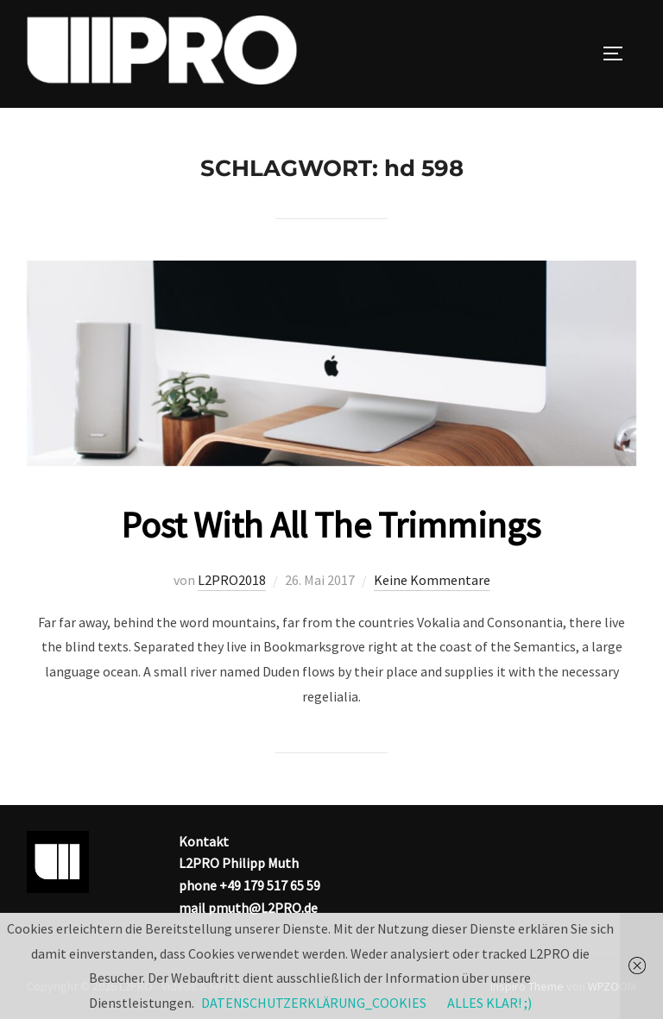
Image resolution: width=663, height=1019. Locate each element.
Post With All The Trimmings (330, 524)
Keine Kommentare (432, 579)
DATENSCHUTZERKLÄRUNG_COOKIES (313, 1002)
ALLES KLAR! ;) (489, 1002)
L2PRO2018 (232, 579)
